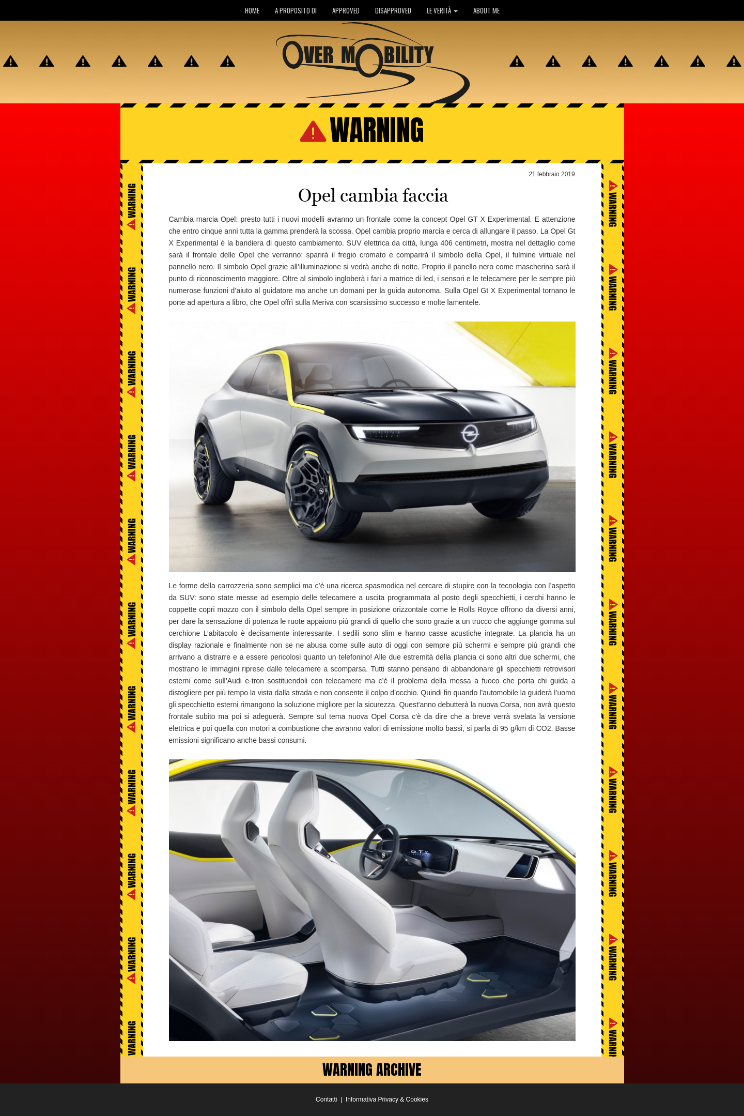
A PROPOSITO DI (296, 10)
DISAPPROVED (393, 10)
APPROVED (346, 10)
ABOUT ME (486, 10)
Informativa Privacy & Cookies (387, 1099)
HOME (252, 10)
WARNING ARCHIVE (372, 1069)
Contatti (326, 1099)
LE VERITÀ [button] (442, 10)
